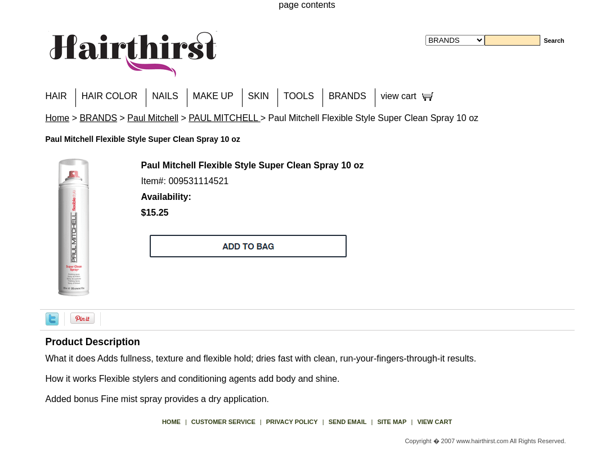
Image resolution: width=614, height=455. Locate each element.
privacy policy (292, 421)
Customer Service (223, 421)
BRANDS (347, 96)
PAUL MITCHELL (224, 118)
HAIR (56, 96)
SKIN (258, 96)
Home (58, 118)
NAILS (165, 96)
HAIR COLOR (110, 96)
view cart (398, 96)
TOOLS (299, 96)
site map (391, 421)
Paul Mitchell (152, 118)
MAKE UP (213, 96)
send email (348, 421)
